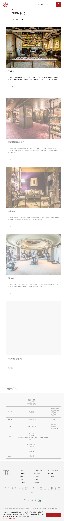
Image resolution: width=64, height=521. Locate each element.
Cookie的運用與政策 (9, 518)
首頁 (12, 9)
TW (51, 4)
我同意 (53, 515)
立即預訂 (41, 4)
